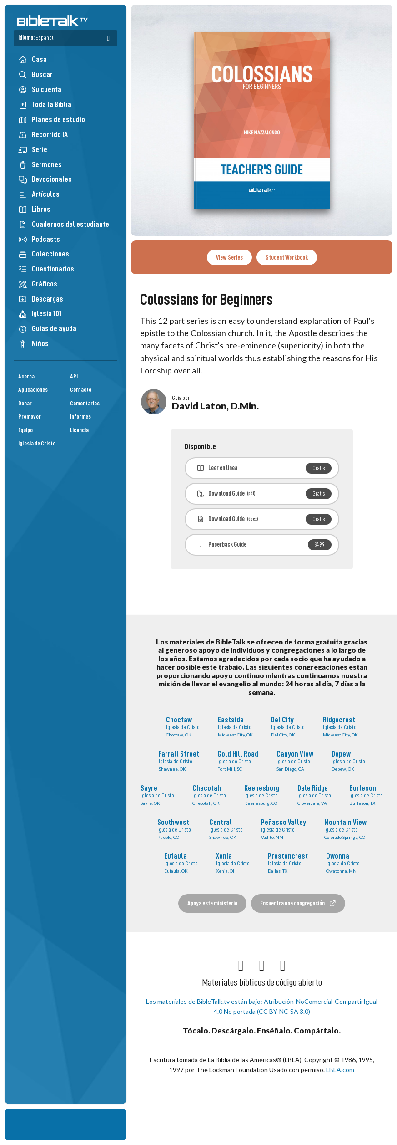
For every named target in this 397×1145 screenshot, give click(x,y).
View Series (229, 257)
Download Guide (264, 493)
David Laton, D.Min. (215, 406)
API (74, 376)
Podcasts (39, 239)
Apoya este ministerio (212, 903)
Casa (32, 59)
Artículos (39, 194)
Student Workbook (287, 257)
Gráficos (37, 284)
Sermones (40, 165)
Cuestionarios (46, 269)
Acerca (26, 376)
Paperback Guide (264, 544)
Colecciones (43, 254)
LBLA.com (340, 1069)
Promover (29, 416)
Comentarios (85, 403)
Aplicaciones (33, 390)
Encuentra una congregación (298, 903)
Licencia (79, 430)
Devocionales (45, 179)
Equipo (25, 430)
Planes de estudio (51, 119)
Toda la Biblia (44, 104)
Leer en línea (264, 468)
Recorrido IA (43, 134)
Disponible (200, 446)
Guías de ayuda (47, 328)
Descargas (40, 299)
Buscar (35, 74)
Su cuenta (39, 90)
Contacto (80, 390)
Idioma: (35, 38)
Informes (80, 416)
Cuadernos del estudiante (63, 224)
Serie (32, 149)
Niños (33, 344)
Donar (25, 403)
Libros (34, 209)
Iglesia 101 (39, 313)
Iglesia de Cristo (36, 443)
